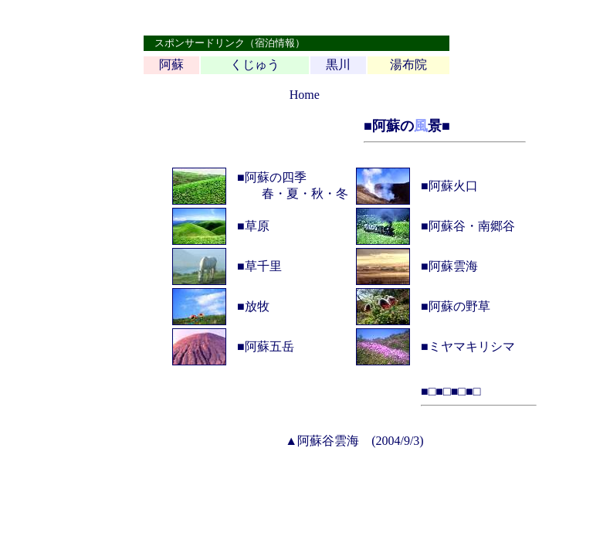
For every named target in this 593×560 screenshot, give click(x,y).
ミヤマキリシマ (472, 346)
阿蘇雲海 (453, 266)
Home (305, 94)
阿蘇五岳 (269, 346)
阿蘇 (171, 64)
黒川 (338, 64)
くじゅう (255, 64)
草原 (257, 225)
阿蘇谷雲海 (328, 440)
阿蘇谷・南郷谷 (472, 225)
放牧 (257, 306)
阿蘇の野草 (459, 306)
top (281, 94)
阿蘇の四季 (276, 177)
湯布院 (408, 64)
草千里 (263, 266)
